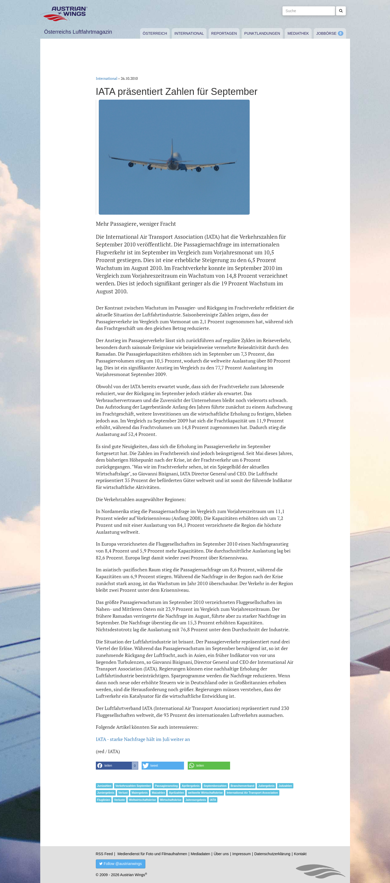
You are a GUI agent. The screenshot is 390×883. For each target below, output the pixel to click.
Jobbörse (326, 33)
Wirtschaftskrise (171, 799)
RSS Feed (104, 854)
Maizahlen (158, 792)
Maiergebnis (140, 792)
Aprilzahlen (176, 792)
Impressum (241, 854)
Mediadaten (200, 854)
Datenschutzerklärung (272, 854)
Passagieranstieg (166, 785)
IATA (213, 799)
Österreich (155, 33)
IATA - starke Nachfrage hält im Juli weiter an (143, 739)
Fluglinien (103, 799)
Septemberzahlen (215, 785)
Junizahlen (104, 785)
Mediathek (298, 33)
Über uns (221, 854)
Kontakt (300, 854)
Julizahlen (285, 785)
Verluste (119, 799)
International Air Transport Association (252, 792)
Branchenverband (242, 785)
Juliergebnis (266, 785)
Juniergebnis (105, 792)
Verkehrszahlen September (133, 785)
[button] (117, 766)
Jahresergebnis (195, 799)
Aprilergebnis (191, 785)
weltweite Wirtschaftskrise (205, 792)
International (189, 33)
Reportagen (224, 33)
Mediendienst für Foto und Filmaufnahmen (152, 854)
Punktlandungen (262, 33)
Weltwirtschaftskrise (142, 799)
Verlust (123, 792)
